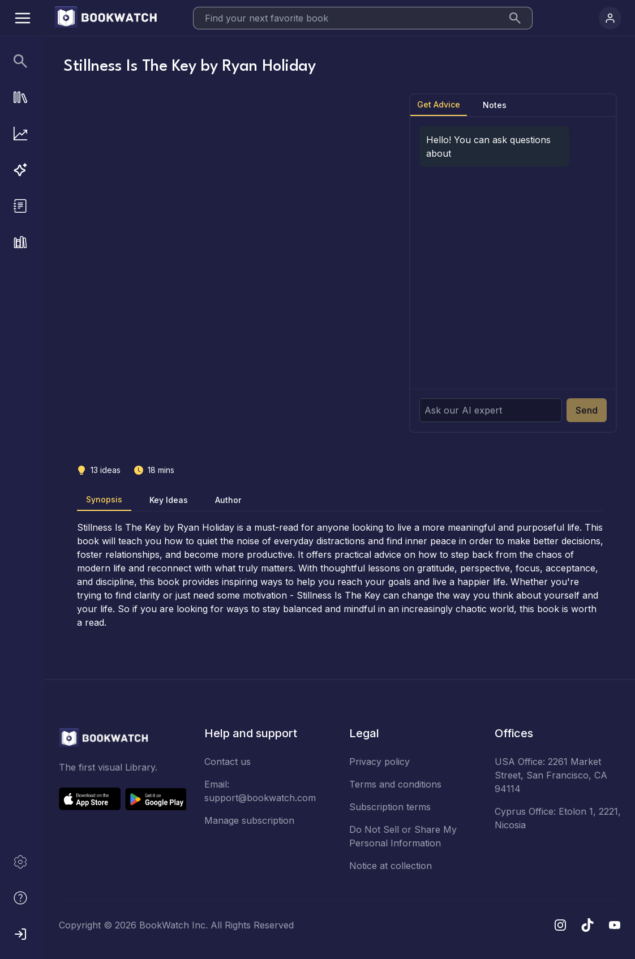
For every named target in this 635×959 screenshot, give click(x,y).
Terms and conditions (395, 784)
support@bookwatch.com (260, 797)
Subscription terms (390, 806)
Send (587, 410)
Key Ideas (168, 500)
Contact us (227, 761)
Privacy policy (379, 761)
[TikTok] (587, 925)
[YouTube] (614, 925)
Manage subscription (249, 820)
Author (228, 500)
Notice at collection (390, 865)
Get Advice (438, 104)
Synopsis (104, 499)
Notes (495, 105)
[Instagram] (560, 925)
